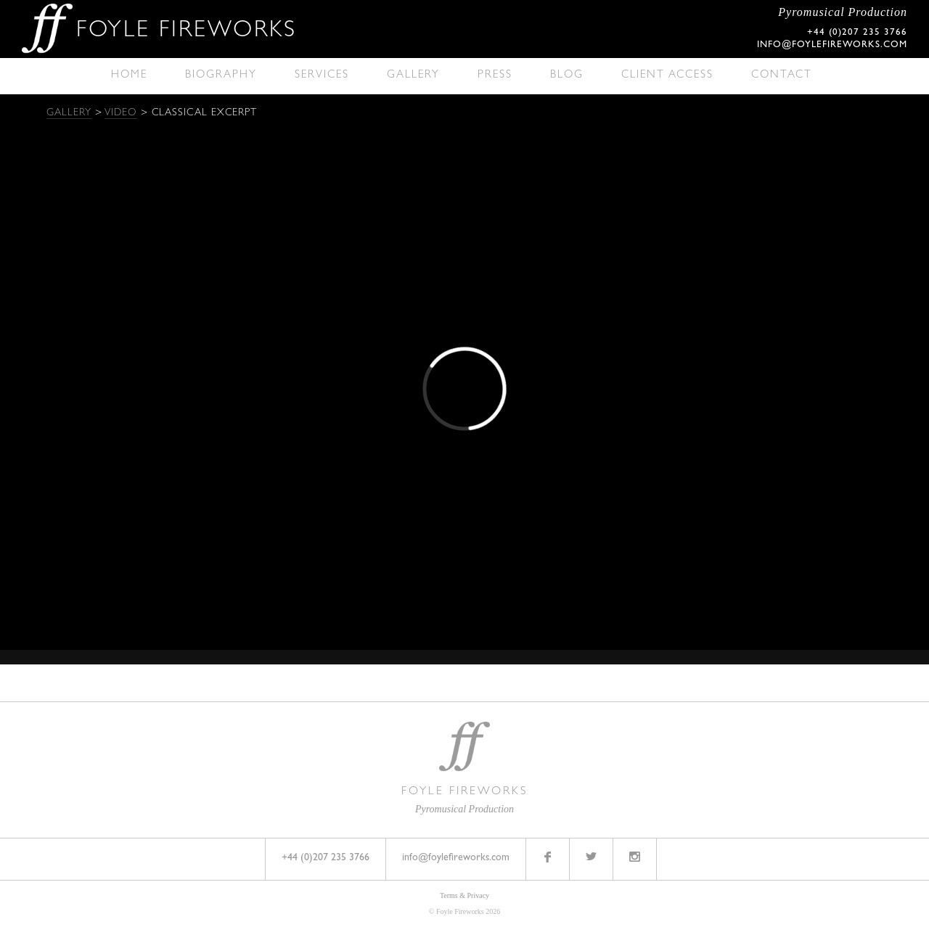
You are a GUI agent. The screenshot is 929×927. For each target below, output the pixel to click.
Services (322, 75)
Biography (221, 75)
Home (129, 75)
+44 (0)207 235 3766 (325, 858)
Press (495, 75)
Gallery (413, 75)
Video (121, 113)
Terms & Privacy (464, 895)
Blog (567, 75)
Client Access (667, 75)
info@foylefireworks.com (832, 45)
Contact (781, 75)
